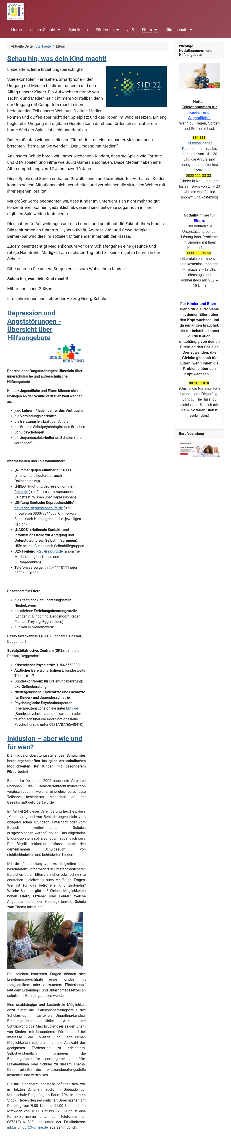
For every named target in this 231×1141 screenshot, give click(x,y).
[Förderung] (116, 30)
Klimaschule (176, 30)
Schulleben (78, 30)
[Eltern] (155, 30)
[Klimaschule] (190, 30)
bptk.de (72, 708)
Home (16, 30)
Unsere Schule (42, 30)
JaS (130, 30)
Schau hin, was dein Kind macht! (57, 58)
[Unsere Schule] (58, 30)
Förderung (105, 30)
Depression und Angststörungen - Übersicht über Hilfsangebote (34, 325)
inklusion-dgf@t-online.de (27, 1127)
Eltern (147, 30)
